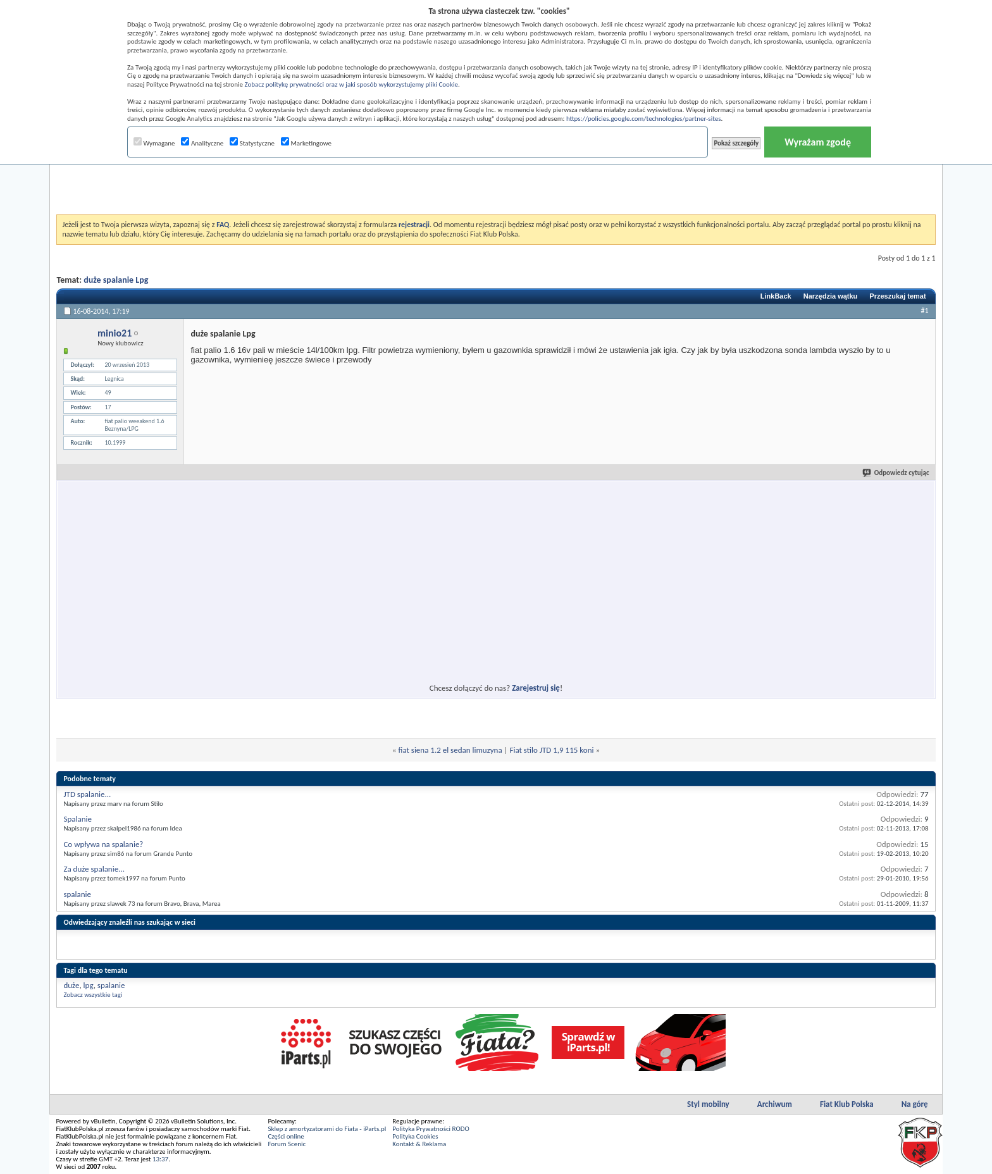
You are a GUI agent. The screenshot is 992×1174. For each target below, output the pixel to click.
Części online (286, 1136)
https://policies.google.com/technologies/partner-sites (643, 118)
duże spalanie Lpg (116, 280)
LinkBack (775, 296)
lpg (89, 985)
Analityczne (202, 143)
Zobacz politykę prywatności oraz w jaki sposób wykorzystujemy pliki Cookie (350, 84)
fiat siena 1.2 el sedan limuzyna (450, 750)
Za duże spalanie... (94, 869)
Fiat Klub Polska (847, 1104)
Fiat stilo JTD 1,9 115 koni (552, 750)
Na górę (915, 1104)
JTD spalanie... (87, 794)
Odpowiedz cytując (896, 473)
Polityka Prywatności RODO (430, 1129)
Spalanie (77, 819)
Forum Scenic (287, 1144)
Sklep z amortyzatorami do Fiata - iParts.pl (327, 1129)
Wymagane (154, 143)
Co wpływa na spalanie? (103, 844)
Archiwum (774, 1104)
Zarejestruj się (536, 688)
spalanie (77, 894)
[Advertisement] (496, 182)
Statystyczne (252, 143)
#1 (925, 310)
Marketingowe (306, 143)
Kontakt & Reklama (419, 1144)
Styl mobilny (708, 1104)
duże (71, 985)
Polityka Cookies (415, 1136)
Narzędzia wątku (830, 296)
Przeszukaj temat (897, 296)
